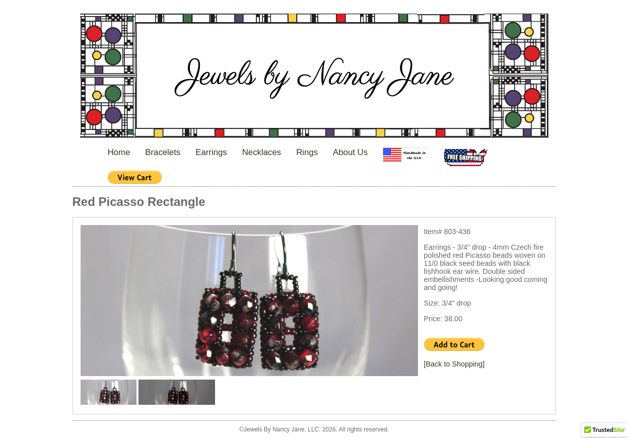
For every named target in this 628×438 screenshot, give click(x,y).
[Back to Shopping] (454, 364)
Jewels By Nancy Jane (314, 77)
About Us (350, 152)
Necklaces (261, 152)
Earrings (211, 152)
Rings (307, 152)
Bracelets (162, 152)
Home (119, 152)
